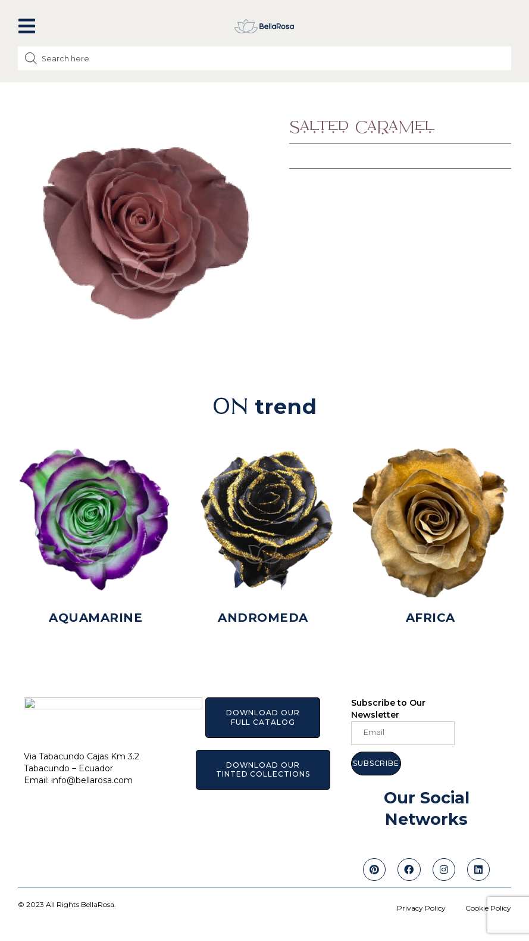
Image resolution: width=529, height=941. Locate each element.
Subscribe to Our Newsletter (388, 708)
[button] (27, 26)
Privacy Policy (421, 907)
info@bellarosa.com (92, 773)
